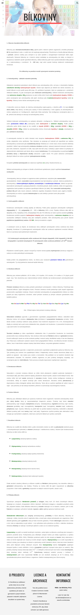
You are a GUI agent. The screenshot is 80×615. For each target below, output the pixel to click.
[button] (2, 3)
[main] (40, 18)
